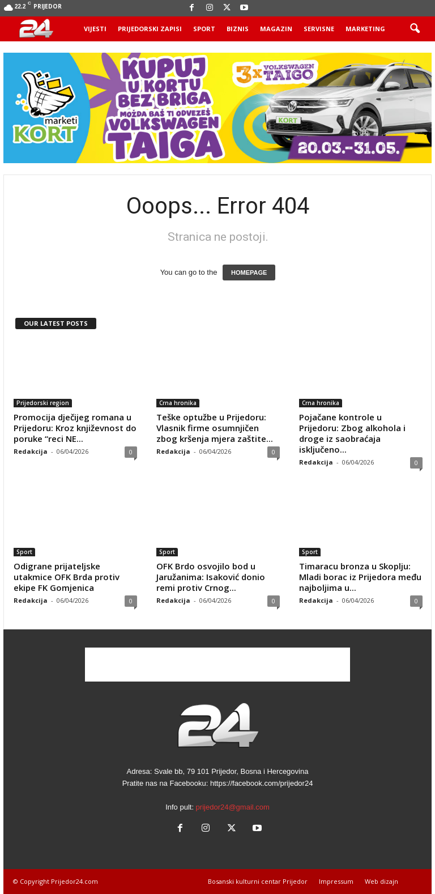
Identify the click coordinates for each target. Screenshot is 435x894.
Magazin (276, 28)
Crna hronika (178, 403)
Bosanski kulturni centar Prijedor (258, 881)
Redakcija (31, 451)
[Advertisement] (217, 665)
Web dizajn (381, 881)
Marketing (365, 28)
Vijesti (95, 28)
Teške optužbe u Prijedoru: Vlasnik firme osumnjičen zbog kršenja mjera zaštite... (214, 427)
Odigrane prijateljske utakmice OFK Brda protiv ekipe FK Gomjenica (67, 576)
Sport (204, 28)
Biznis (238, 28)
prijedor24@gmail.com (233, 807)
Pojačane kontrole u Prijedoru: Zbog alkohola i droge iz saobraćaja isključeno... (352, 433)
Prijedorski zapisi (150, 28)
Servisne (319, 28)
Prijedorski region (42, 403)
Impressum (336, 881)
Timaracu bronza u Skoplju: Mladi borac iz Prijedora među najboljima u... (360, 576)
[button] (414, 28)
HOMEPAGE (249, 272)
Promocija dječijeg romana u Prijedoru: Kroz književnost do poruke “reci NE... (75, 427)
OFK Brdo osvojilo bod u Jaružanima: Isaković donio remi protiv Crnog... (210, 576)
